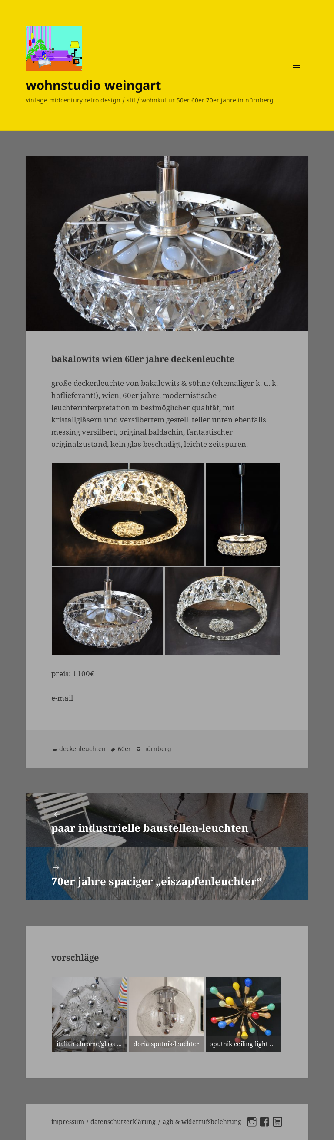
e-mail (62, 698)
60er (124, 749)
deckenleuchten (82, 749)
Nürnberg (157, 749)
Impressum (67, 1121)
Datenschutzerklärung (123, 1121)
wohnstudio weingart (93, 84)
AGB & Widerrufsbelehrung (202, 1121)
